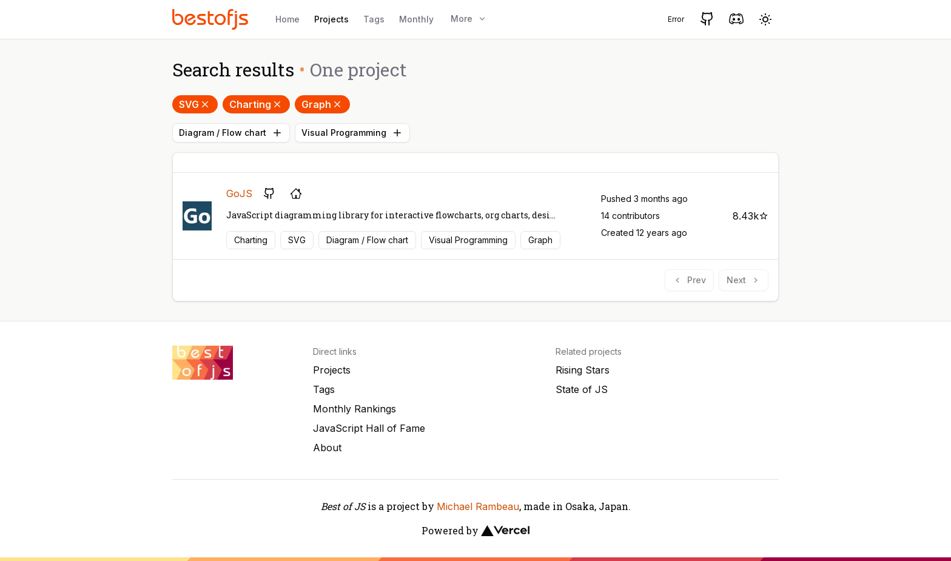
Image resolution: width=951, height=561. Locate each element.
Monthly (416, 19)
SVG (195, 104)
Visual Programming (352, 133)
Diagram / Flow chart (231, 133)
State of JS (582, 389)
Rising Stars (583, 370)
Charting (256, 104)
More (469, 18)
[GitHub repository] (269, 193)
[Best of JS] (211, 19)
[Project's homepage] (296, 193)
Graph (322, 104)
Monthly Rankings (354, 409)
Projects (331, 19)
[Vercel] (505, 530)
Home (287, 19)
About (327, 448)
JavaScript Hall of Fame (369, 428)
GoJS (239, 193)
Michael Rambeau (478, 506)
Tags (374, 19)
